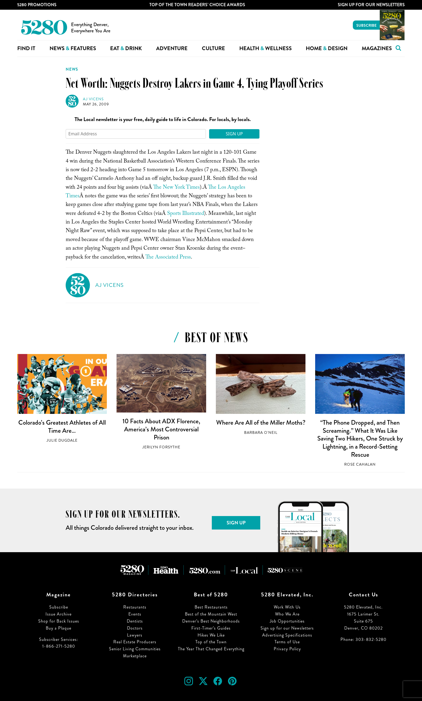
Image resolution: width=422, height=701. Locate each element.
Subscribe (366, 25)
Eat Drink (126, 48)
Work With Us (287, 607)
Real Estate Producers (134, 642)
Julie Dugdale (62, 440)
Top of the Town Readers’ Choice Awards (197, 5)
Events (134, 614)
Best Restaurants (211, 607)
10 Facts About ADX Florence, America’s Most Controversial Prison (161, 429)
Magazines (377, 48)
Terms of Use (287, 642)
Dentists (135, 621)
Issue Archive (58, 614)
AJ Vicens (93, 99)
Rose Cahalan (360, 464)
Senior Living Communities (135, 649)
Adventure (172, 48)
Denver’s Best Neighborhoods (211, 621)
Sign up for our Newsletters (287, 628)
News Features (73, 48)
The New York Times (176, 188)
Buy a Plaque (58, 628)
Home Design (326, 48)
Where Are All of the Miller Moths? (260, 422)
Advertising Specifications (287, 635)
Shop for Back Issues (58, 621)
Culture (213, 48)
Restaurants (134, 607)
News (72, 69)
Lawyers (134, 635)
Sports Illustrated (185, 214)
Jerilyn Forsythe (161, 447)
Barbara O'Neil (260, 432)
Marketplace (135, 656)
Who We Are (287, 614)
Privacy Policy (287, 649)
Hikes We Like (211, 635)
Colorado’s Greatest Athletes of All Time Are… (62, 426)
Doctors (135, 628)
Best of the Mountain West (211, 614)
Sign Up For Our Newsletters (371, 5)
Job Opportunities (287, 621)
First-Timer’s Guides (211, 628)
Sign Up (234, 134)
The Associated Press (168, 257)
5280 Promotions (37, 5)
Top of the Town (211, 642)
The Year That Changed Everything (211, 649)
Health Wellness (265, 48)
